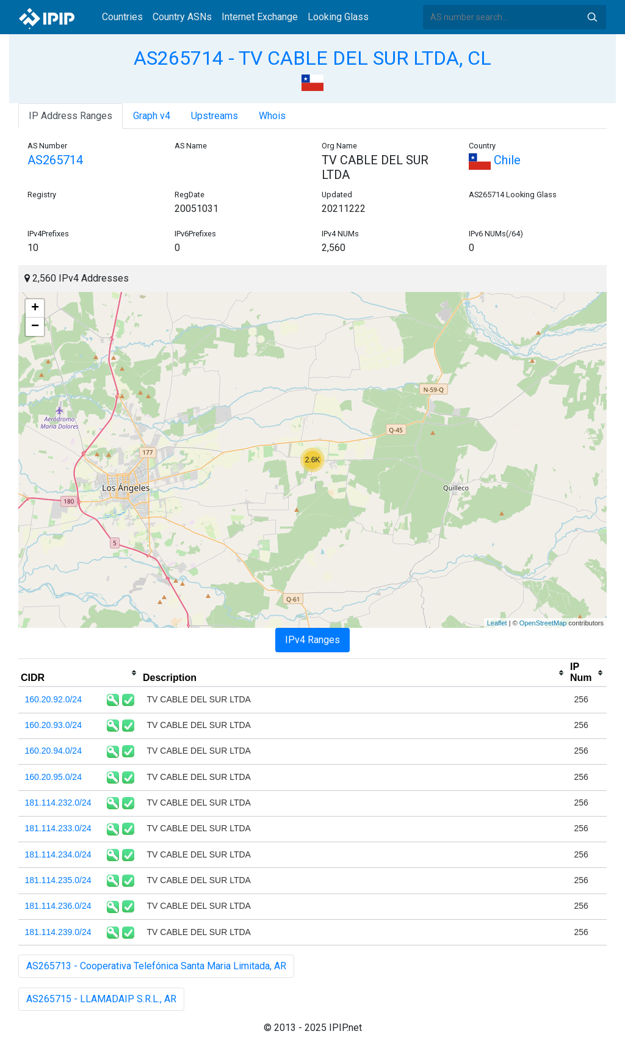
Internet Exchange (260, 17)
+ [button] (35, 308)
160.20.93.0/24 (53, 725)
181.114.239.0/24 (58, 932)
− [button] (35, 327)
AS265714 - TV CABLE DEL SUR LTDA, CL (312, 58)
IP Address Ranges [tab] (70, 116)
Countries (122, 17)
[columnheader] (79, 673)
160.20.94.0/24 (53, 751)
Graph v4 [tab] (151, 116)
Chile (495, 160)
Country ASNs (182, 17)
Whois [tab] (272, 116)
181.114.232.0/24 (58, 802)
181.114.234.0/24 (58, 854)
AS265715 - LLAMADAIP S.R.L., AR (101, 999)
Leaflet (497, 623)
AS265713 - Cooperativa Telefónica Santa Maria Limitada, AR (156, 966)
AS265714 (55, 160)
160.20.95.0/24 (53, 777)
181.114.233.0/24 (58, 828)
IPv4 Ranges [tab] (312, 640)
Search (592, 17)
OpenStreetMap (543, 623)
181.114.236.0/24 (58, 906)
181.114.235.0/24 (58, 880)
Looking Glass (338, 17)
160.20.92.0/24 (53, 699)
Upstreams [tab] (214, 116)
